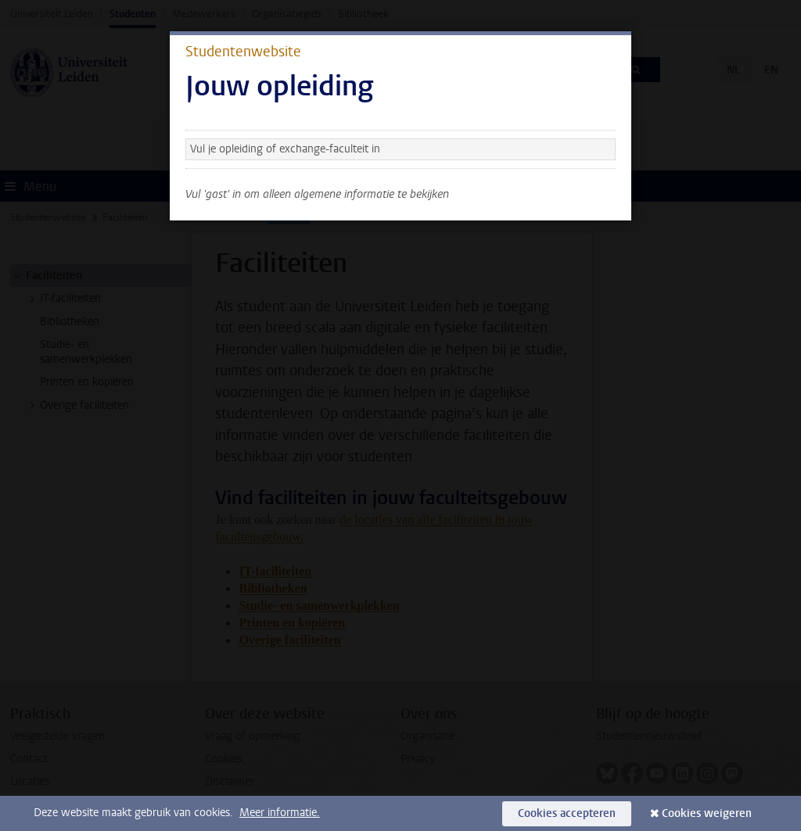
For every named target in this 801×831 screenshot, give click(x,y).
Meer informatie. (279, 812)
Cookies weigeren (707, 813)
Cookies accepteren (567, 813)
